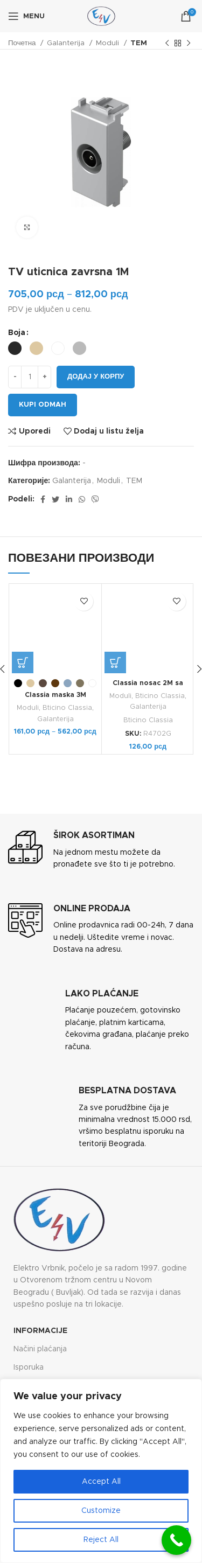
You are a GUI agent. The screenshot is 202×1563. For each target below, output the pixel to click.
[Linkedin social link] (68, 499)
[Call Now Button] (176, 1540)
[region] (101, 1471)
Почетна (23, 43)
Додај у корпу (95, 376)
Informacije (40, 1331)
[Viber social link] (95, 499)
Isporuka (28, 1367)
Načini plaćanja (40, 1349)
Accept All (101, 1481)
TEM (138, 43)
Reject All (101, 1540)
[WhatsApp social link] (81, 499)
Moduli (108, 43)
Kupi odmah (42, 404)
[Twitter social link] (55, 499)
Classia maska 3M (55, 695)
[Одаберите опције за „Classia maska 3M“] (22, 662)
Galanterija (67, 43)
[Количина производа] (30, 377)
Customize (101, 1511)
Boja (16, 333)
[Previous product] (167, 43)
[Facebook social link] (42, 499)
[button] (115, 662)
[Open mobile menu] (26, 16)
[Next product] (188, 43)
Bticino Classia (67, 707)
